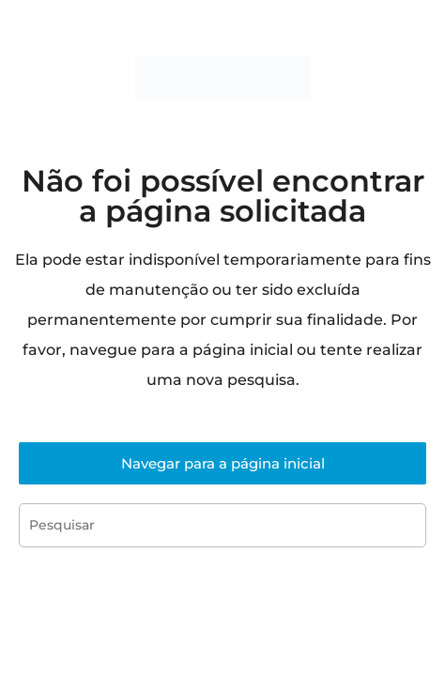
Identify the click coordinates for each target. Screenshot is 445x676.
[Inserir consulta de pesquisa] (222, 525)
